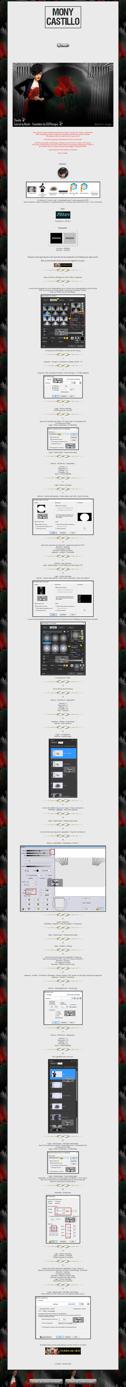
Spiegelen (59, 809)
